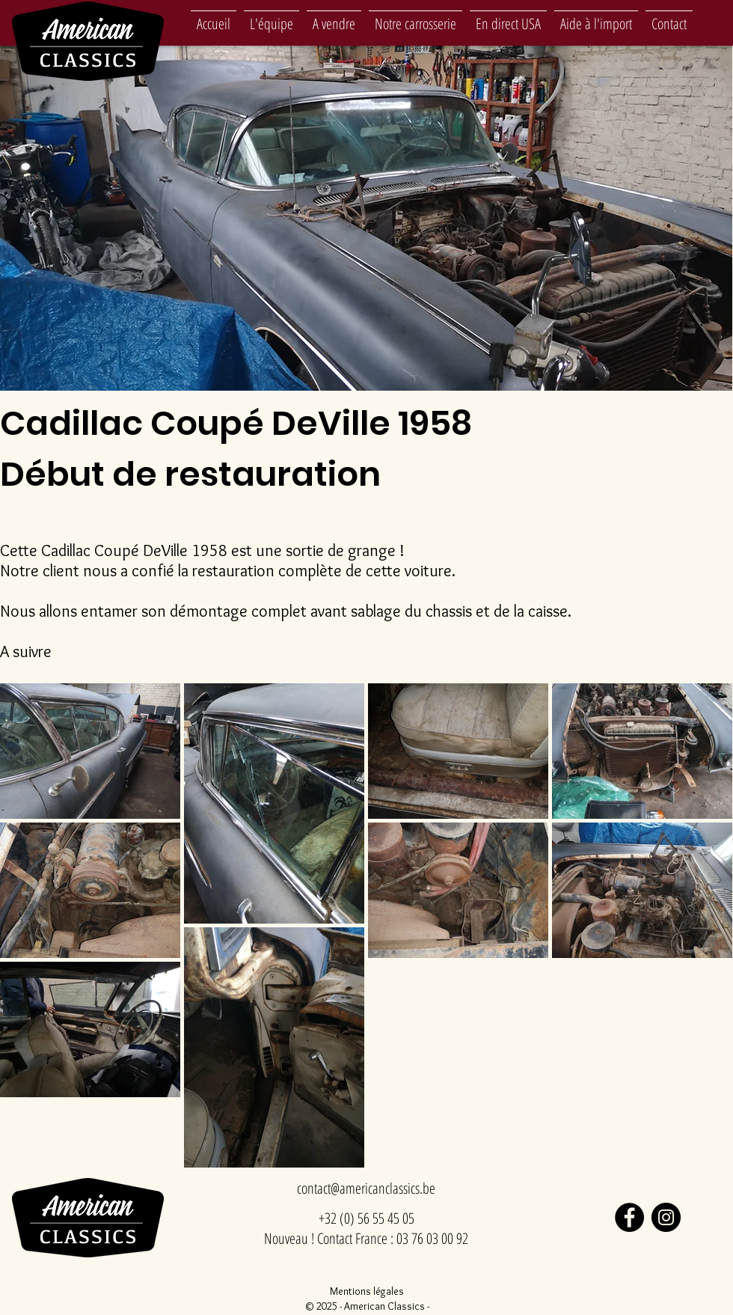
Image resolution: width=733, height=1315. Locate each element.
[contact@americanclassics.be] (366, 1188)
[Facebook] (629, 1217)
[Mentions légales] (366, 1291)
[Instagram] (666, 1217)
